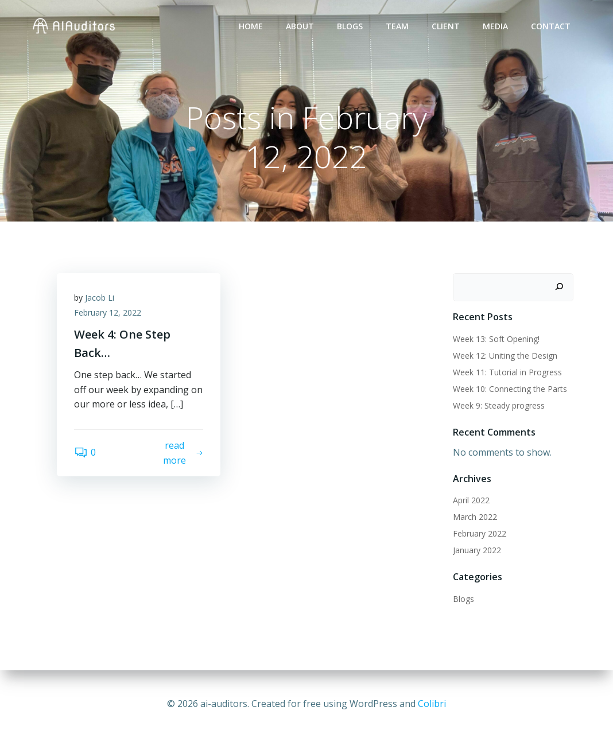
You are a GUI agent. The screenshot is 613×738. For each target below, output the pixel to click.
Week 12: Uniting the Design (505, 355)
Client (446, 26)
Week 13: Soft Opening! (496, 338)
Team (397, 26)
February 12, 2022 (107, 312)
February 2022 (479, 533)
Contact (551, 26)
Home (251, 26)
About (300, 26)
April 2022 (471, 500)
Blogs (350, 26)
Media (495, 26)
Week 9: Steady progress (499, 405)
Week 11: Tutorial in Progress (507, 372)
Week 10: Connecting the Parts (510, 388)
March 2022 (475, 516)
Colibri (432, 703)
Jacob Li (99, 297)
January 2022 (477, 550)
